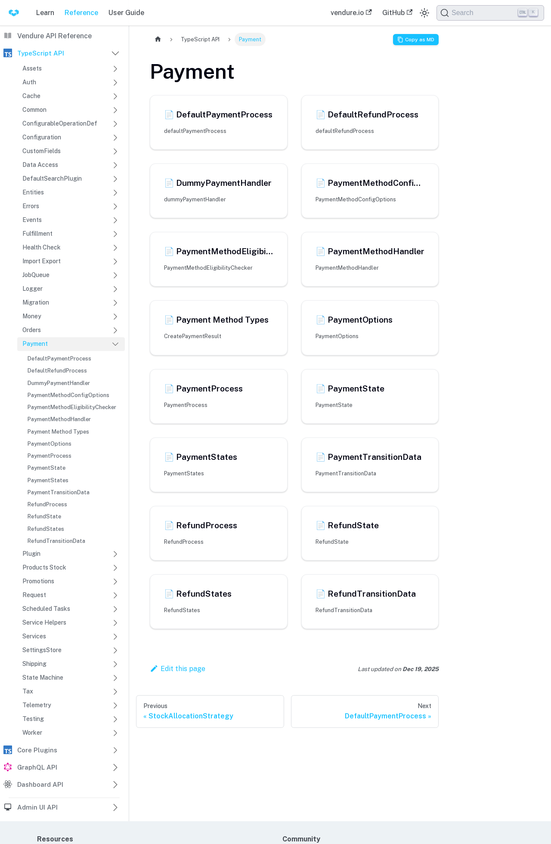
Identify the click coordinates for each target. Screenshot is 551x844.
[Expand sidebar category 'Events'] (115, 220)
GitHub (397, 13)
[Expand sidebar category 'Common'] (115, 110)
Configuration (41, 137)
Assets (32, 68)
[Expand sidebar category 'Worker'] (115, 733)
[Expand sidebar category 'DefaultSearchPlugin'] (115, 179)
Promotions (38, 581)
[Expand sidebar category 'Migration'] (115, 303)
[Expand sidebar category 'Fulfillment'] (115, 234)
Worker (32, 732)
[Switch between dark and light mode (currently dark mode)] (424, 13)
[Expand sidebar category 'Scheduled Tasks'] (115, 609)
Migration (35, 302)
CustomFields (41, 151)
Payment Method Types (58, 431)
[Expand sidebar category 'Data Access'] (115, 165)
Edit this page (177, 669)
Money (31, 316)
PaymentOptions (49, 443)
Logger (32, 288)
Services (34, 636)
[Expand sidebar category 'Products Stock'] (115, 568)
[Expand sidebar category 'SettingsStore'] (115, 650)
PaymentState (46, 468)
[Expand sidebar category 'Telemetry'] (115, 705)
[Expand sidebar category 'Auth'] (115, 82)
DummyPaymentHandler (59, 383)
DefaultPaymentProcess (59, 358)
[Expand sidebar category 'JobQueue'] (115, 275)
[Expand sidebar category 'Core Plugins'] (115, 750)
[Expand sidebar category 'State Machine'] (115, 678)
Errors (30, 206)
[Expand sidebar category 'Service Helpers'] (115, 623)
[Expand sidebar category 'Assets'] (115, 69)
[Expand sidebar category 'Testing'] (115, 719)
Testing (33, 718)
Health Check (41, 247)
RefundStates (46, 529)
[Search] (490, 13)
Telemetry (36, 705)
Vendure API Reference (54, 36)
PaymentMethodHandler (59, 419)
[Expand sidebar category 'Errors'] (115, 206)
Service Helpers (44, 622)
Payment (35, 343)
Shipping (34, 663)
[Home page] (158, 39)
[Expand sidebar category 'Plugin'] (115, 554)
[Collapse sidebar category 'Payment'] (115, 344)
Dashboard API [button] (40, 784)
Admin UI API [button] (37, 807)
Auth (29, 82)
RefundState (44, 516)
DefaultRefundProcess (57, 370)
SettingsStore (42, 650)
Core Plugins (37, 750)
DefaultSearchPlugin (52, 178)
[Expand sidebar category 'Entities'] (115, 193)
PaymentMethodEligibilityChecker (72, 407)
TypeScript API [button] (40, 53)
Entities (33, 192)
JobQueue (36, 274)
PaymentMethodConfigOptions (68, 395)
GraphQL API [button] (37, 767)
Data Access (40, 164)
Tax (27, 691)
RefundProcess (47, 504)
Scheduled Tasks (46, 608)
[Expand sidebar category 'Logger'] (115, 289)
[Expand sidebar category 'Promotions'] (115, 581)
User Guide (126, 13)
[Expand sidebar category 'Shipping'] (115, 664)
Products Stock (44, 567)
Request (34, 594)
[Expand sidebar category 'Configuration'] (115, 138)
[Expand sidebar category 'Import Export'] (115, 261)
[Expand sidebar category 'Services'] (115, 637)
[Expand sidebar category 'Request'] (115, 595)
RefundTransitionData (56, 541)
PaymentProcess (49, 456)
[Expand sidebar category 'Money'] (115, 316)
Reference (81, 13)
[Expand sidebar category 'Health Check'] (115, 248)
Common (34, 109)
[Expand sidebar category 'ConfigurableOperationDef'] (115, 124)
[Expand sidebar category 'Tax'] (115, 692)
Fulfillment (37, 233)
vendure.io (351, 13)
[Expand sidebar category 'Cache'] (115, 96)
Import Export (41, 261)
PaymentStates (48, 480)
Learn (45, 13)
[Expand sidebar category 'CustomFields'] (115, 151)
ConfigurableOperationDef (59, 123)
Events (32, 219)
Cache (31, 95)
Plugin (31, 553)
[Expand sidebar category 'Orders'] (115, 330)
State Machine (42, 677)
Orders (31, 330)
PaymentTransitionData (59, 492)
